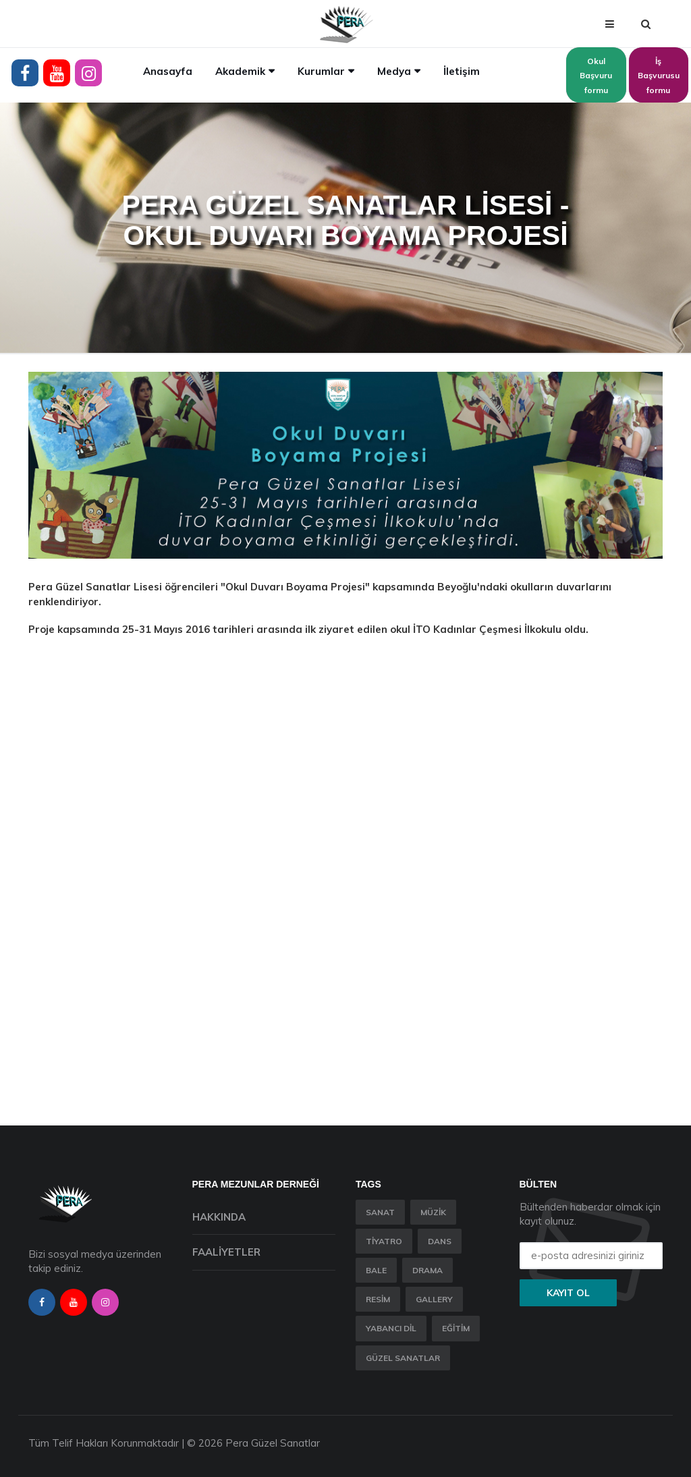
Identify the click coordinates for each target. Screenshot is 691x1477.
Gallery (434, 1299)
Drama (427, 1270)
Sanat (380, 1212)
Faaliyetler (226, 1252)
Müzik (433, 1212)
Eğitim (456, 1328)
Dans (439, 1241)
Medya (394, 71)
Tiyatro (384, 1241)
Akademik (240, 71)
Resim (378, 1299)
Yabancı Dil (391, 1328)
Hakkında (219, 1216)
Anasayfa (167, 71)
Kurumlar (321, 71)
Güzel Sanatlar (403, 1358)
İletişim (461, 71)
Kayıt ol (568, 1293)
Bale (376, 1270)
